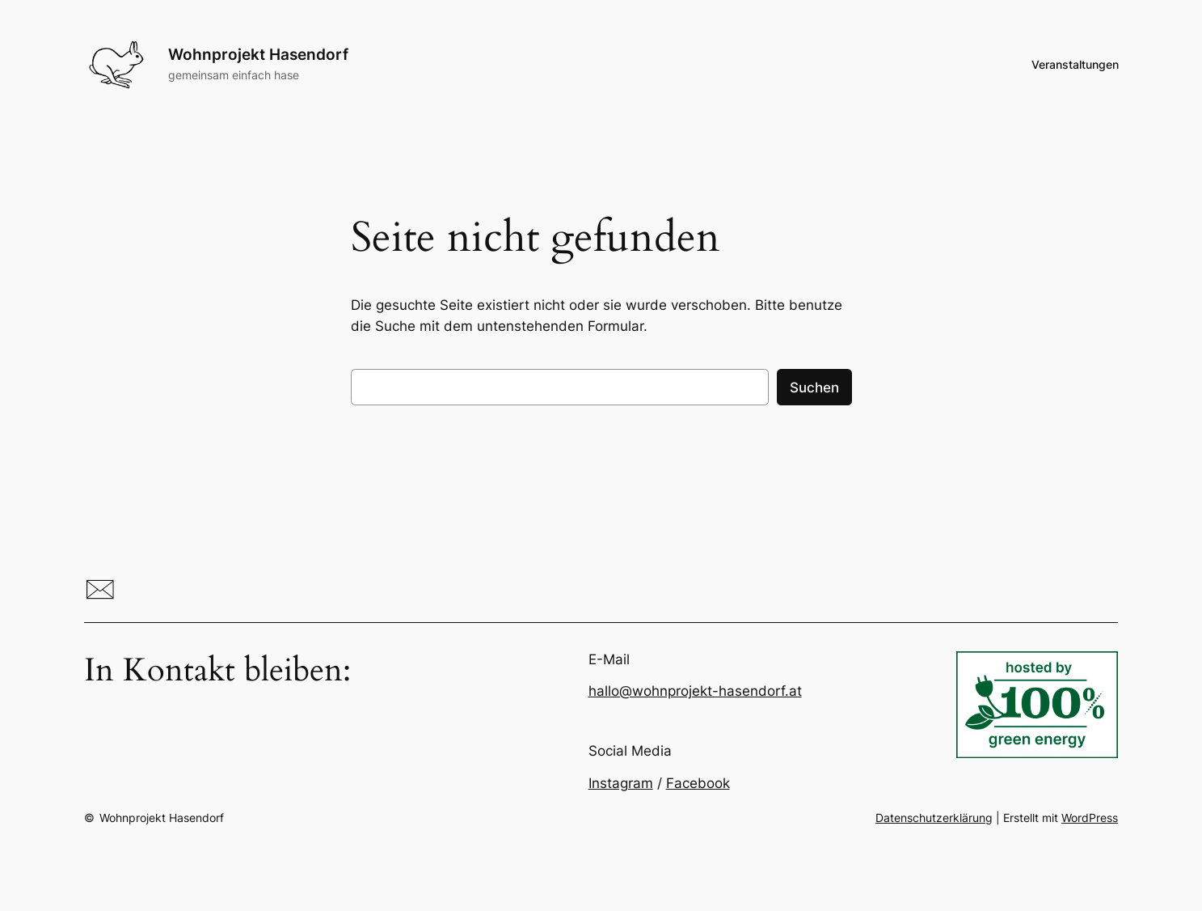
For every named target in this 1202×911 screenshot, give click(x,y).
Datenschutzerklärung (934, 817)
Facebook (698, 783)
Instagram (620, 783)
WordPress (1089, 817)
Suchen (814, 387)
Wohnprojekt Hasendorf (258, 54)
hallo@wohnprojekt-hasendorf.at (695, 691)
